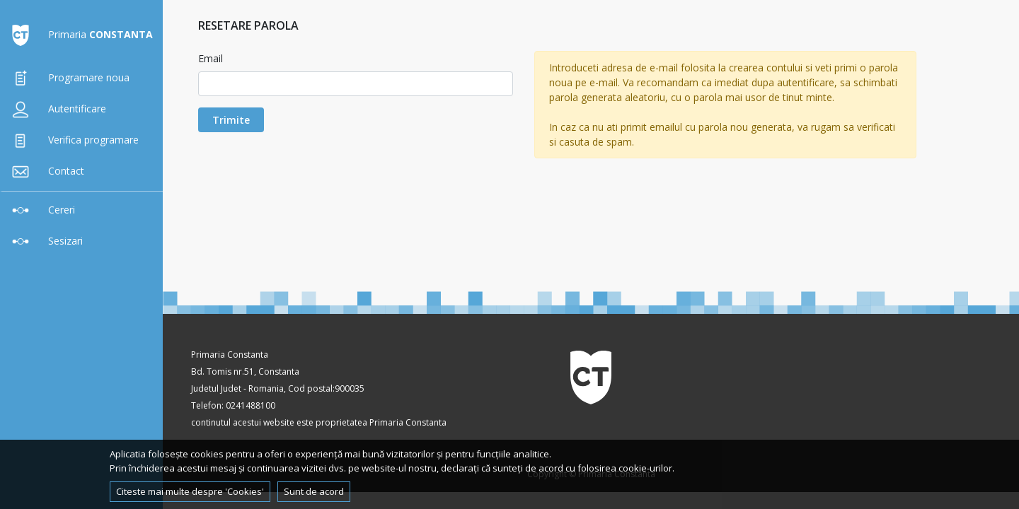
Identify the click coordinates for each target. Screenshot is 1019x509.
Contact (45, 170)
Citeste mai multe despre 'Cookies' (190, 491)
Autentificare (56, 108)
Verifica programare (72, 139)
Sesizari (44, 240)
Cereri (40, 209)
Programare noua (67, 77)
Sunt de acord (314, 491)
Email (210, 58)
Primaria (79, 34)
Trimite (231, 120)
